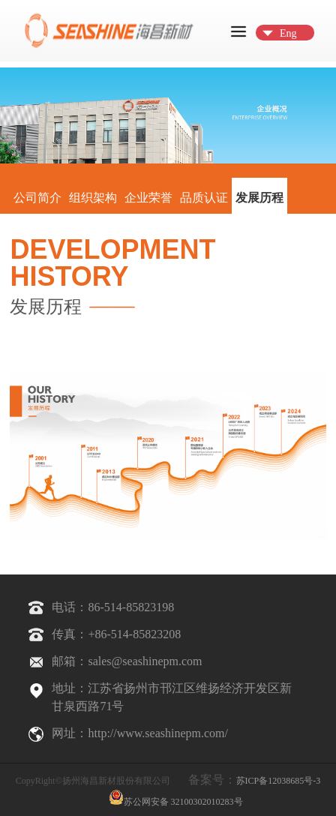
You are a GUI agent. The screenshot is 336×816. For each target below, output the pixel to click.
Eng (288, 33)
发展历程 (260, 197)
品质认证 (204, 197)
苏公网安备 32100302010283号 (176, 797)
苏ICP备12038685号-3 (278, 781)
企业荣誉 (148, 197)
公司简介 (38, 197)
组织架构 (93, 197)
